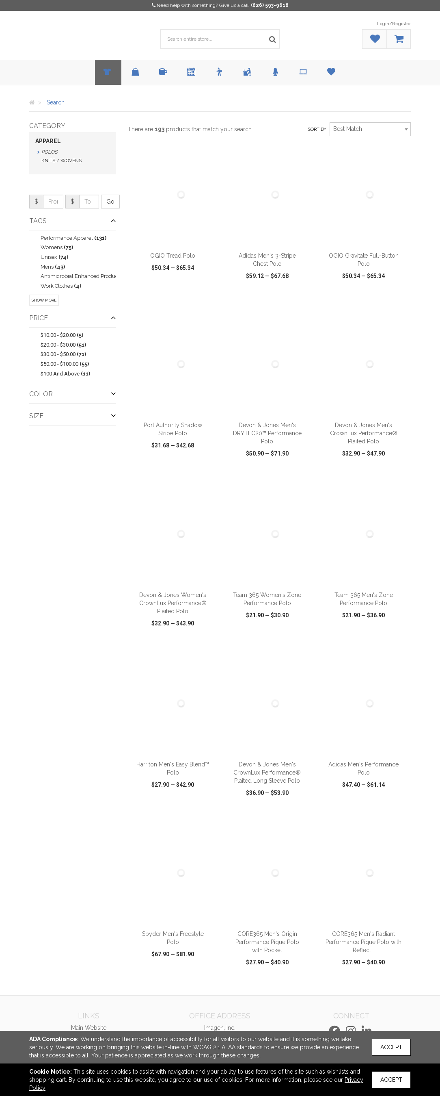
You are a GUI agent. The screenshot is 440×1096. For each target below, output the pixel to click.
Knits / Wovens (61, 160)
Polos (49, 152)
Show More (44, 300)
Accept (391, 1047)
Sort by (317, 129)
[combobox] (370, 129)
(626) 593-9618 (270, 5)
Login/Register (394, 23)
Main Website (88, 1027)
